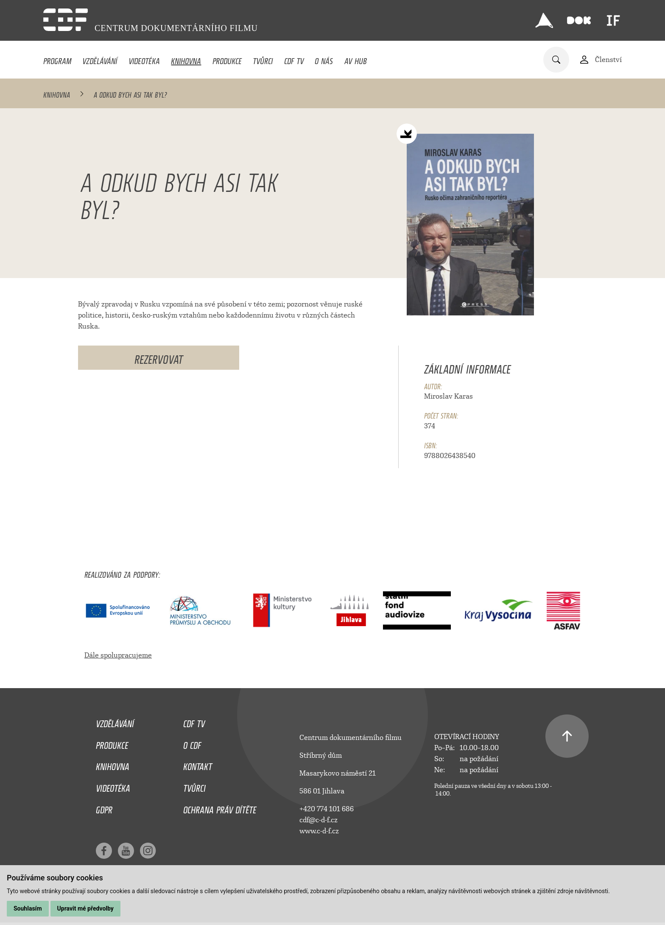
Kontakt (197, 764)
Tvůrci (263, 59)
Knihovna (186, 59)
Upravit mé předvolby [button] (85, 908)
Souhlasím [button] (28, 908)
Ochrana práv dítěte (219, 808)
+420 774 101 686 (326, 809)
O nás (324, 59)
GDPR (104, 808)
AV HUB (355, 59)
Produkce (227, 59)
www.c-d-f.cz (319, 831)
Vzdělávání (99, 59)
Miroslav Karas (448, 396)
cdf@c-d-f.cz (318, 820)
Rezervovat (158, 358)
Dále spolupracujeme (118, 655)
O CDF (192, 743)
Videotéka (144, 59)
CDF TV (294, 59)
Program (57, 59)
